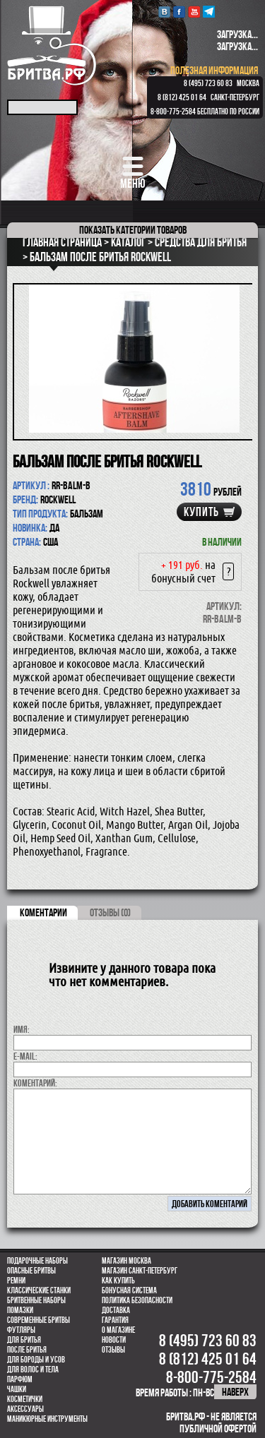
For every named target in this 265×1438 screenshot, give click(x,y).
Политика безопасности (137, 1300)
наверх (235, 1392)
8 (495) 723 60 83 (208, 83)
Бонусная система (129, 1290)
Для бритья (24, 1340)
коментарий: (35, 1083)
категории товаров (133, 230)
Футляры (21, 1330)
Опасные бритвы (31, 1271)
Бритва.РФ (51, 45)
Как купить (118, 1281)
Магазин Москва (126, 1261)
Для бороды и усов (36, 1360)
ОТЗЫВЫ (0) (110, 912)
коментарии (43, 912)
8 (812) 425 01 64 (182, 97)
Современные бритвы (38, 1320)
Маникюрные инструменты (47, 1419)
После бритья (27, 1350)
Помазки (20, 1310)
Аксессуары (25, 1409)
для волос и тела (33, 1369)
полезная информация (214, 70)
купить (201, 512)
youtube (194, 12)
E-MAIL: (25, 1056)
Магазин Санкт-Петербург (139, 1271)
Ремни (16, 1281)
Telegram (209, 12)
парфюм (20, 1379)
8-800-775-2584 (173, 111)
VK (164, 12)
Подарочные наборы (37, 1261)
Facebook (179, 12)
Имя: (21, 1029)
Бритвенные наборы (36, 1300)
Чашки (16, 1389)
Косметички (24, 1399)
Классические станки (39, 1290)
